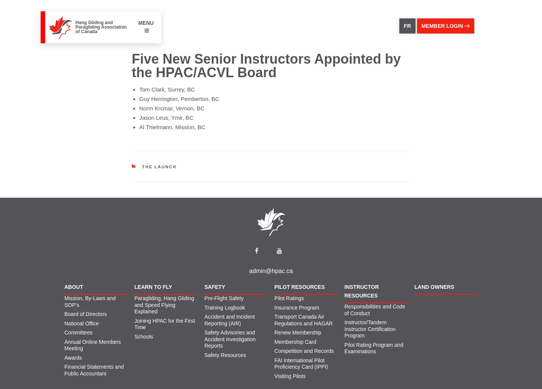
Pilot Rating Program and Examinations (373, 348)
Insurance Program (296, 308)
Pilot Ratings (289, 298)
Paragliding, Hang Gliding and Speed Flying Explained (164, 304)
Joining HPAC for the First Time (164, 324)
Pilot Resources (299, 287)
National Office (81, 323)
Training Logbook (224, 308)
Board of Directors (85, 314)
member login (446, 26)
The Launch (159, 167)
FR (407, 26)
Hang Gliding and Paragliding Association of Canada (101, 27)
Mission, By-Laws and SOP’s (90, 301)
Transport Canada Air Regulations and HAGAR (303, 320)
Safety (214, 287)
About (73, 287)
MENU (146, 26)
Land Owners (434, 287)
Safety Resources (225, 355)
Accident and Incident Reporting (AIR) (229, 320)
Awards (73, 358)
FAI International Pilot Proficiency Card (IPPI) (301, 363)
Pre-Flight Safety (224, 298)
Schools (143, 337)
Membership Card (295, 342)
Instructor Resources (361, 291)
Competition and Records (304, 351)
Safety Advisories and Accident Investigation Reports (230, 339)
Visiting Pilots (290, 376)
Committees (78, 333)
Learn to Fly (153, 287)
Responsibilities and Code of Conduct (374, 310)
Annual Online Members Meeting (92, 345)
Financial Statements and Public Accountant (94, 370)
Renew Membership (297, 333)
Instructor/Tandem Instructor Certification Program (370, 329)
